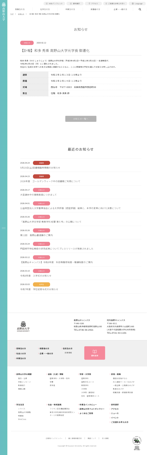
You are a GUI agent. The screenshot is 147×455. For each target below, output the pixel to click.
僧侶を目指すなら (120, 378)
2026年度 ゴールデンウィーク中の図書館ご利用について (50, 181)
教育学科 (85, 385)
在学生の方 (45, 9)
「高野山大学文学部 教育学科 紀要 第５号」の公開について (51, 221)
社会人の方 (21, 353)
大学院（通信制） (88, 392)
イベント (115, 417)
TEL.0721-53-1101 (117, 332)
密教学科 (85, 378)
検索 (140, 9)
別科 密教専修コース (90, 396)
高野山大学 (23, 326)
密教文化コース (87, 382)
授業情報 (68, 352)
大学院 (84, 389)
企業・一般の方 (120, 9)
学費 (51, 382)
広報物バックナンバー (54, 438)
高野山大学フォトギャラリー (92, 409)
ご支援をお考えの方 (120, 422)
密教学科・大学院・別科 (60, 378)
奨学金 (52, 385)
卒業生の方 (70, 9)
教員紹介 (21, 385)
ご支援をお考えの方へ (115, 3)
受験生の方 (20, 9)
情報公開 (21, 389)
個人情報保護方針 (75, 438)
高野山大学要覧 (24, 412)
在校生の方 (68, 348)
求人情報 (105, 438)
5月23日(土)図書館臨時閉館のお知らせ (40, 167)
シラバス (21, 408)
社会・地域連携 (54, 404)
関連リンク (92, 438)
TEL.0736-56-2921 (83, 329)
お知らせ (21, 14)
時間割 (21, 416)
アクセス (93, 3)
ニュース (115, 413)
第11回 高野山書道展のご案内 (36, 235)
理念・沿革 (22, 378)
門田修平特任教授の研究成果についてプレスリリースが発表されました (56, 248)
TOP (11, 14)
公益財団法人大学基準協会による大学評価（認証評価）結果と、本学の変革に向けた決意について (70, 208)
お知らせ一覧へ (81, 118)
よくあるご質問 (86, 413)
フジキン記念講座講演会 (60, 408)
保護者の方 (95, 9)
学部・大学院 (85, 374)
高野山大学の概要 (24, 374)
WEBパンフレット (54, 3)
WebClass (22, 419)
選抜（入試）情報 (55, 374)
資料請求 (75, 3)
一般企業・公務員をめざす (124, 385)
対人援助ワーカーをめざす (124, 382)
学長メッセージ (24, 382)
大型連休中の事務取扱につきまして (38, 194)
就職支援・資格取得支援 (123, 392)
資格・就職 (116, 374)
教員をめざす (118, 389)
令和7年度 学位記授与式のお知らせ (39, 289)
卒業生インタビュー (88, 404)
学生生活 (20, 404)
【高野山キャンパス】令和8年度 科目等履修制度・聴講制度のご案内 (56, 262)
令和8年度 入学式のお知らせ (35, 275)
